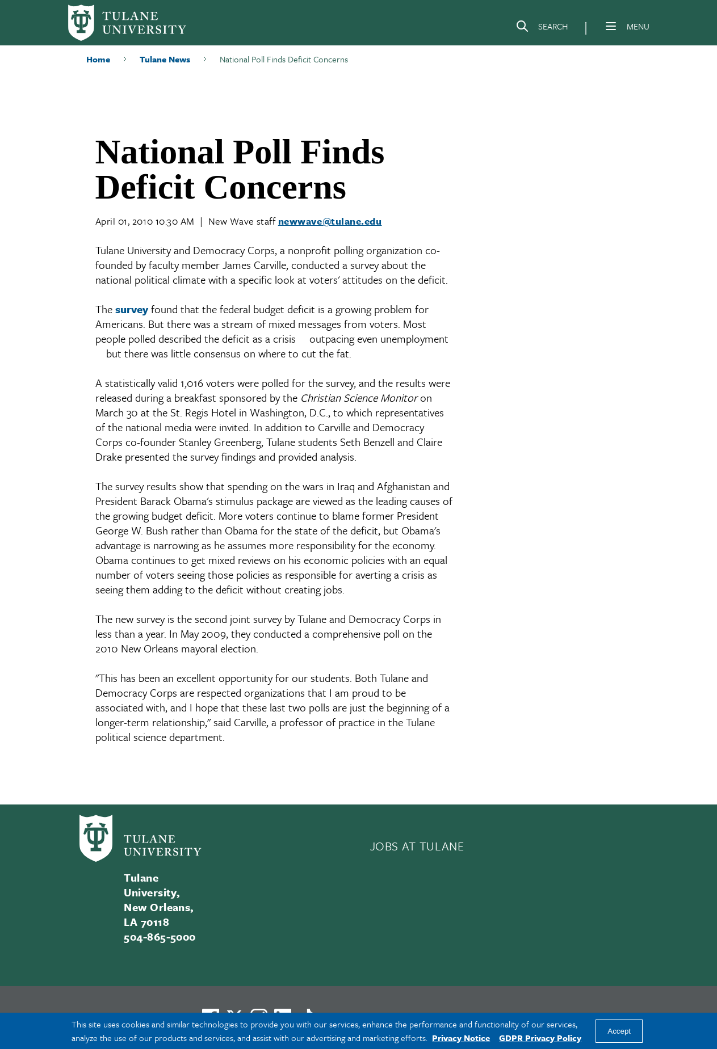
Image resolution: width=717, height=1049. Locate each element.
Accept (619, 1031)
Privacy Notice (461, 1037)
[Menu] (611, 26)
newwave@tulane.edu (330, 221)
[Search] (541, 28)
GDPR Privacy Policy (540, 1037)
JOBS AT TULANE (417, 845)
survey (131, 309)
